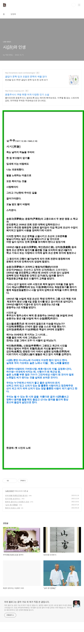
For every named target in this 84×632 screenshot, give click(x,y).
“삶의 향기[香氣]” (11, 505)
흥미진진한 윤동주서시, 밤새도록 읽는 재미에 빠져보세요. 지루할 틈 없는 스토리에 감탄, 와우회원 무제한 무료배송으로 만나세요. (42, 99)
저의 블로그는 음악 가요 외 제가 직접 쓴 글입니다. (27, 602)
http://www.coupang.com (14, 91)
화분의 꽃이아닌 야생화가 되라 (17, 502)
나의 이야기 (9, 491)
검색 (73, 5)
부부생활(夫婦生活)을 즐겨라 (16, 495)
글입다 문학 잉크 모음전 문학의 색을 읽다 (26, 76)
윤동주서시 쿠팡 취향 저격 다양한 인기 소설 (27, 94)
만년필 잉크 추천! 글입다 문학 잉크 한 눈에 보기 (26, 80)
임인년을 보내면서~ (13, 499)
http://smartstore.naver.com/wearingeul (20, 73)
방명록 (13, 14)
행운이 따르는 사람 (12, 508)
